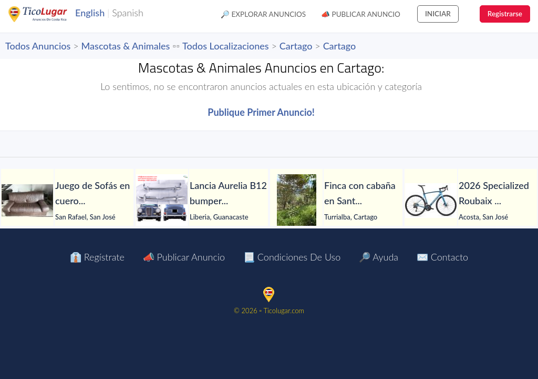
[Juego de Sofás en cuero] (27, 200)
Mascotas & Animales (125, 46)
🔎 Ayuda (378, 257)
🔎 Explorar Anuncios (263, 14)
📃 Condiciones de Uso (291, 257)
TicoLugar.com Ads (49, 14)
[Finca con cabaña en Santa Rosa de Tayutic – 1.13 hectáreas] (296, 200)
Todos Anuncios (37, 46)
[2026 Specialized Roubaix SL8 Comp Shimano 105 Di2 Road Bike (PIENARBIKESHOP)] (431, 200)
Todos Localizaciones (225, 46)
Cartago (296, 46)
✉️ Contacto (442, 257)
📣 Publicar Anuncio (360, 14)
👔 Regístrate (97, 257)
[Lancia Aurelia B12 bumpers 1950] (162, 200)
